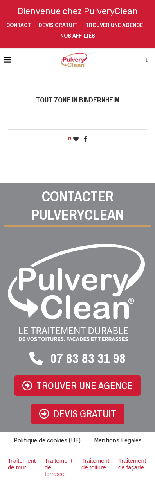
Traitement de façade (132, 464)
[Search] (147, 60)
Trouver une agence (114, 25)
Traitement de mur (22, 464)
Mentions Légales (118, 440)
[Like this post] (76, 139)
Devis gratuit (58, 25)
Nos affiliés (77, 35)
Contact (18, 25)
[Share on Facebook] (85, 139)
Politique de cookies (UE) (47, 440)
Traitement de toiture (95, 464)
